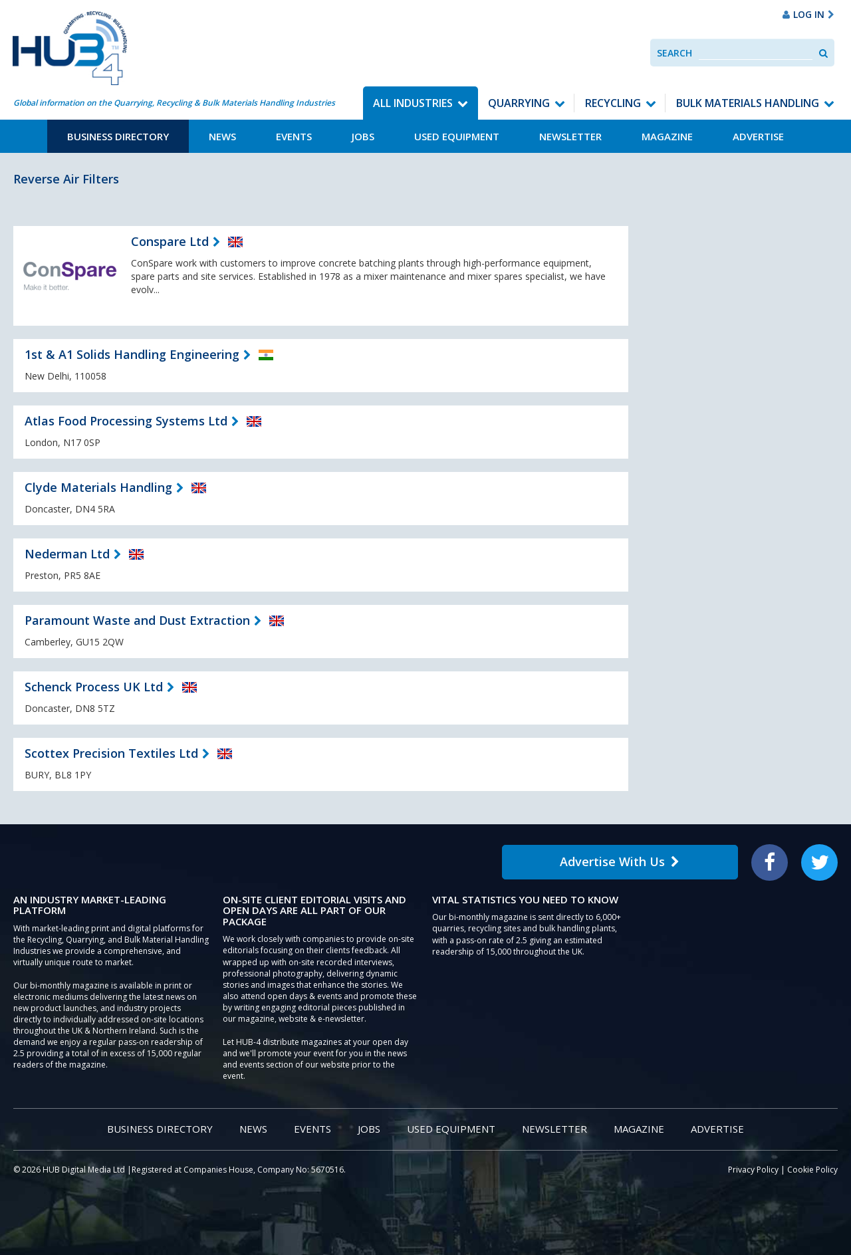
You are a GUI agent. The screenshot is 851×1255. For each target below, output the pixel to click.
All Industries (413, 103)
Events (294, 136)
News (222, 136)
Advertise (758, 136)
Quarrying (519, 103)
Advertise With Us (619, 861)
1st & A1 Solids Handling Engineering (132, 354)
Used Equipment (456, 136)
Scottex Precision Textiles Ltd (111, 753)
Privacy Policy (753, 1169)
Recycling (613, 103)
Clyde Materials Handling (98, 487)
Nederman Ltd (67, 554)
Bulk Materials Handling (747, 103)
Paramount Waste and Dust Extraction (137, 620)
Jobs (363, 136)
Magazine (667, 136)
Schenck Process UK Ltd (94, 687)
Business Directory (118, 136)
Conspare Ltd (170, 241)
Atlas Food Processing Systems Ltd (126, 421)
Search (674, 53)
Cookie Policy (812, 1169)
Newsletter (570, 136)
